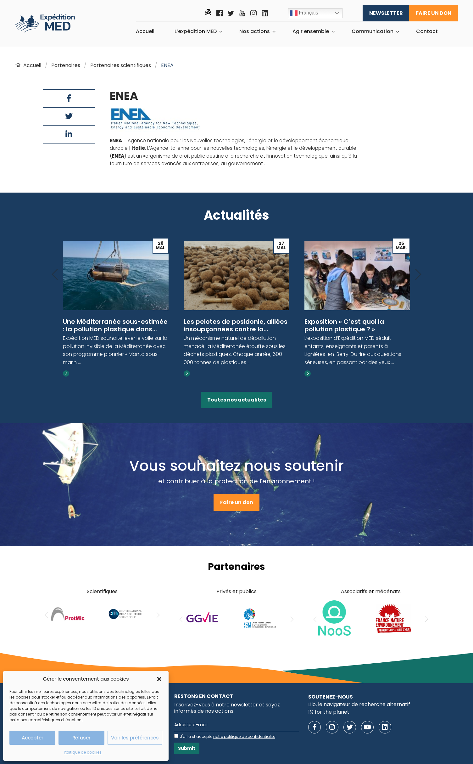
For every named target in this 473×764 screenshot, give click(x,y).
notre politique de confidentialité (244, 736)
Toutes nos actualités (236, 399)
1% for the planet (328, 712)
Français (304, 13)
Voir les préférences (135, 737)
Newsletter (386, 13)
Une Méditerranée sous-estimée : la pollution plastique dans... (115, 325)
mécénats (388, 591)
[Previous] (55, 274)
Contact (427, 31)
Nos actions (254, 31)
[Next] (418, 274)
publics (248, 591)
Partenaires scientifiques (120, 65)
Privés (223, 591)
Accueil (145, 31)
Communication (372, 31)
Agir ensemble (310, 31)
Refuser (81, 737)
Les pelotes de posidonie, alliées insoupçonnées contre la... (235, 325)
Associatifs (354, 591)
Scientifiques (102, 591)
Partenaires (65, 65)
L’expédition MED (196, 31)
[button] (159, 679)
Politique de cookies (83, 752)
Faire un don (433, 13)
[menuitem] (145, 31)
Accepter (32, 737)
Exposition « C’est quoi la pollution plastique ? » (344, 325)
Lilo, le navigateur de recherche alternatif (359, 704)
